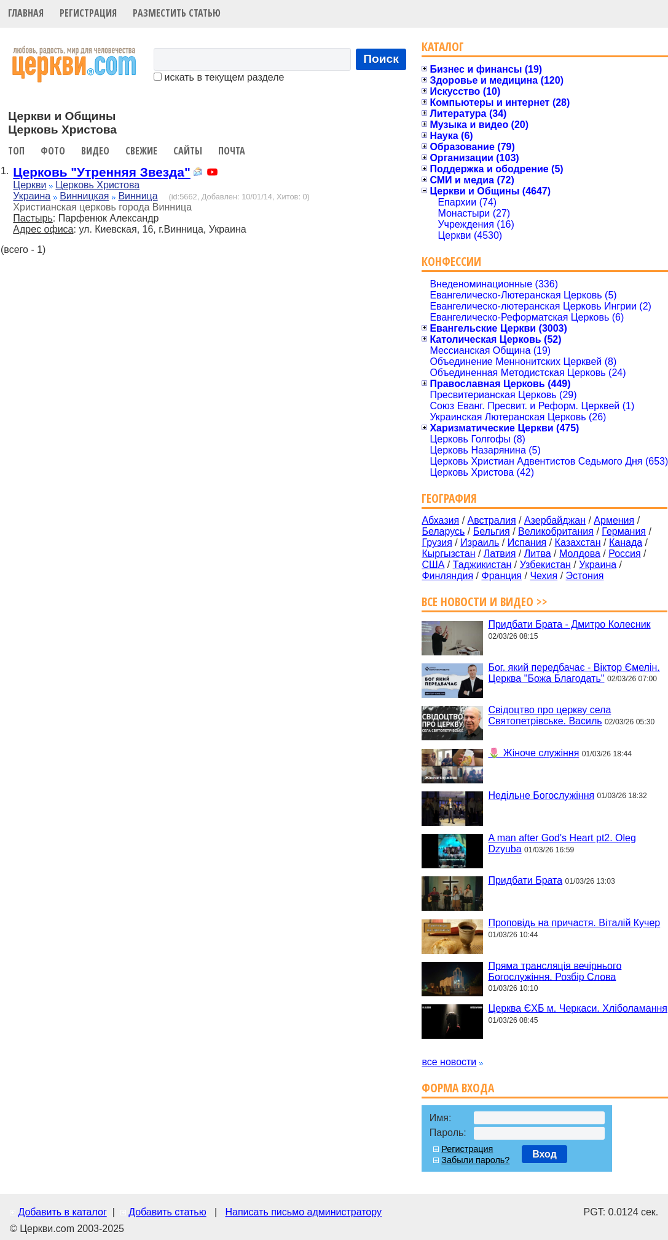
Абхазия (440, 520)
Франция (501, 575)
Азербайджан (555, 520)
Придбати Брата (525, 880)
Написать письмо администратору (303, 1212)
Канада (625, 542)
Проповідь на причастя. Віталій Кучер (574, 923)
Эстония (585, 575)
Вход (544, 1154)
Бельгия (491, 531)
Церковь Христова (97, 185)
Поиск (381, 58)
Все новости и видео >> (485, 601)
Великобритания (556, 531)
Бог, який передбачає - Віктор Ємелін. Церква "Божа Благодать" (573, 672)
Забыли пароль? (475, 1160)
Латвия (500, 553)
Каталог (443, 46)
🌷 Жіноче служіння (533, 753)
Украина (31, 196)
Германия (624, 531)
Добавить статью (167, 1212)
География (449, 498)
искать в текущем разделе (219, 77)
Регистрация (88, 13)
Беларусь (443, 531)
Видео (95, 151)
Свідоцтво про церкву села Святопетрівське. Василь (549, 715)
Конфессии (451, 261)
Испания (527, 542)
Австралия (492, 520)
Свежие (141, 151)
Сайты (187, 151)
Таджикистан (482, 564)
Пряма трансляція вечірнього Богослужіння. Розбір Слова (554, 971)
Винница (137, 196)
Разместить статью (177, 13)
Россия (624, 553)
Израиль (479, 542)
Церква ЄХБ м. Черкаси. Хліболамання (577, 1008)
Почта (231, 151)
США (433, 564)
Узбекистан (545, 564)
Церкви (29, 185)
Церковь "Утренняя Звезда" (101, 172)
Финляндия (447, 575)
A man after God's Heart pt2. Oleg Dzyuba (562, 843)
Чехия (543, 575)
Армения (614, 520)
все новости (449, 1062)
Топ (16, 151)
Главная (26, 13)
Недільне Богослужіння (541, 795)
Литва (537, 553)
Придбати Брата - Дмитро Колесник (569, 624)
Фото (53, 151)
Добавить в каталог (62, 1212)
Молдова (579, 553)
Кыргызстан (448, 553)
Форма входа (458, 1087)
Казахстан (578, 542)
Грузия (437, 542)
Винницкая (84, 196)
